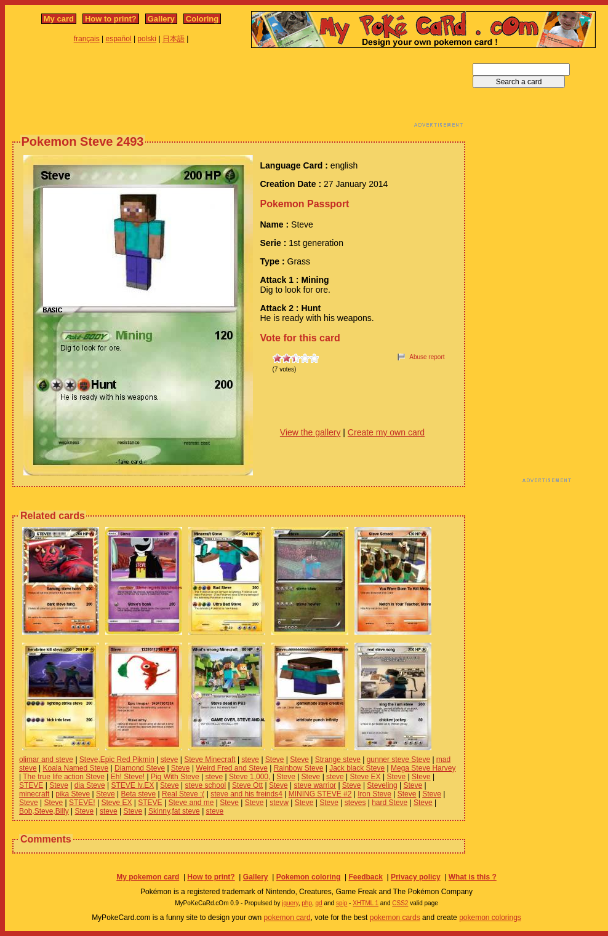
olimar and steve (46, 759)
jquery (290, 903)
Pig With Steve (175, 776)
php (307, 903)
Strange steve (338, 759)
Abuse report (426, 357)
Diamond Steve (139, 768)
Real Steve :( (183, 794)
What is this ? (473, 877)
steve (169, 759)
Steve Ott (247, 785)
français (87, 38)
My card (59, 18)
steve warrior (315, 785)
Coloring (202, 18)
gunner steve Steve (398, 759)
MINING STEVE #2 (320, 794)
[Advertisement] (239, 91)
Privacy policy (416, 877)
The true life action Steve (64, 776)
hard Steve (389, 802)
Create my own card (386, 432)
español (119, 38)
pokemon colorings (490, 917)
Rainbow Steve (299, 768)
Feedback (365, 877)
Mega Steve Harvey (423, 768)
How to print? (111, 18)
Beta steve (138, 794)
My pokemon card (147, 877)
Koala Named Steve (75, 768)
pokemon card (287, 917)
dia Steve (89, 785)
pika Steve (72, 794)
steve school (205, 785)
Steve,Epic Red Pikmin (116, 759)
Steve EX (365, 776)
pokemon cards (395, 917)
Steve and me (191, 802)
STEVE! (82, 802)
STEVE (31, 785)
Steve (274, 759)
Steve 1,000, (249, 776)
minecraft (34, 794)
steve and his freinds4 (246, 794)
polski (146, 38)
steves (355, 802)
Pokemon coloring (308, 877)
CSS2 (400, 903)
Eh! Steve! (128, 776)
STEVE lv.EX (132, 785)
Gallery (161, 18)
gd (319, 903)
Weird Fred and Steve (232, 768)
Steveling (382, 785)
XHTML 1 (365, 903)
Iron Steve (374, 794)
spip (341, 903)
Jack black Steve (357, 768)
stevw (279, 802)
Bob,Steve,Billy (44, 811)
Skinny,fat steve (174, 811)
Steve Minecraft (209, 759)
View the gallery (310, 432)
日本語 (173, 38)
